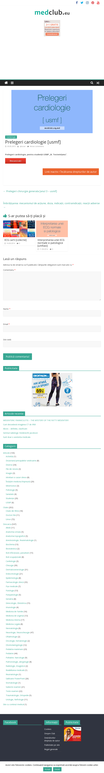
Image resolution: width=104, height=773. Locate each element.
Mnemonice (11, 485)
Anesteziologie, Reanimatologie (20, 540)
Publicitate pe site (52, 745)
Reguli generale (51, 749)
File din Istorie (12, 469)
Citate (5, 507)
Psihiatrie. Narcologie (15, 657)
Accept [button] (47, 769)
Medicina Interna (13, 620)
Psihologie (10, 490)
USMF (8, 502)
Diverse (9, 465)
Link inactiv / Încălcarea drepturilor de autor (71, 171)
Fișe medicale (12, 586)
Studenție (10, 498)
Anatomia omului (13, 532)
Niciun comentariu (35, 146)
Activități (9, 456)
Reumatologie (12, 674)
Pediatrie (10, 653)
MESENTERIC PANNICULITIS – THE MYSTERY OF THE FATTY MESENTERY (36, 420)
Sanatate (10, 494)
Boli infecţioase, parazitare (17, 553)
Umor (8, 519)
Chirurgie (10, 565)
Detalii (57, 769)
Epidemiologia (12, 578)
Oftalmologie (11, 636)
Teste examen (12, 691)
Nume (6, 308)
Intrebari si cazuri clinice (16, 477)
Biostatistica (11, 548)
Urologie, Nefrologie (15, 699)
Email (6, 324)
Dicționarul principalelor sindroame (21, 460)
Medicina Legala (13, 624)
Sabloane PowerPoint (15, 678)
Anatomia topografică (15, 536)
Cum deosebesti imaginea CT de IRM (19, 424)
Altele (8, 527)
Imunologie (11, 607)
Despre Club (49, 733)
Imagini (9, 473)
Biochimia (10, 544)
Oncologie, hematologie (16, 641)
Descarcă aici (15, 161)
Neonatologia (12, 628)
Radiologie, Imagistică (15, 666)
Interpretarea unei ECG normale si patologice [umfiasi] (51, 242)
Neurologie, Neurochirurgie (18, 632)
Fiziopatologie (12, 594)
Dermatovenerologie (15, 569)
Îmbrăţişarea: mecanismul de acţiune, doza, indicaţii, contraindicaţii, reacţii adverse (51, 205)
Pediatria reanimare (14, 649)
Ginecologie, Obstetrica (16, 603)
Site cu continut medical (13, 704)
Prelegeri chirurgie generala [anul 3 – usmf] (30, 191)
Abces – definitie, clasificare (15, 428)
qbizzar (23, 146)
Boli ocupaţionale (13, 557)
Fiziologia (10, 590)
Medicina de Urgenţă (15, 615)
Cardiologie (11, 137)
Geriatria (9, 599)
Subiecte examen (13, 687)
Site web (7, 339)
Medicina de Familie (14, 611)
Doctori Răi (11, 515)
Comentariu (9, 270)
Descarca (7, 524)
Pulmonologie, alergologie (17, 662)
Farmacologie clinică (15, 582)
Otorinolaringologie (14, 645)
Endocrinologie (12, 573)
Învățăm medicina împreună (18, 481)
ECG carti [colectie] (15, 239)
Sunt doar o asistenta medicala (16, 437)
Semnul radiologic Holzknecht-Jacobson (20, 433)
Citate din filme (12, 511)
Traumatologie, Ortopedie (17, 695)
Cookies (47, 729)
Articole (6, 453)
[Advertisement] (52, 59)
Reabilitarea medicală (15, 670)
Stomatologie (12, 682)
